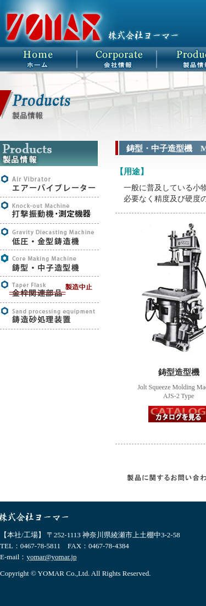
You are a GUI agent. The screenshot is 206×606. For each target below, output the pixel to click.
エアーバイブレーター (49, 184)
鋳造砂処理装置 (49, 316)
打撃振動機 (49, 210)
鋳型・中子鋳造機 (49, 263)
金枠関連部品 (49, 289)
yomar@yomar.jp (51, 557)
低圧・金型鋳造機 (49, 237)
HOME (40, 59)
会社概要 (119, 59)
